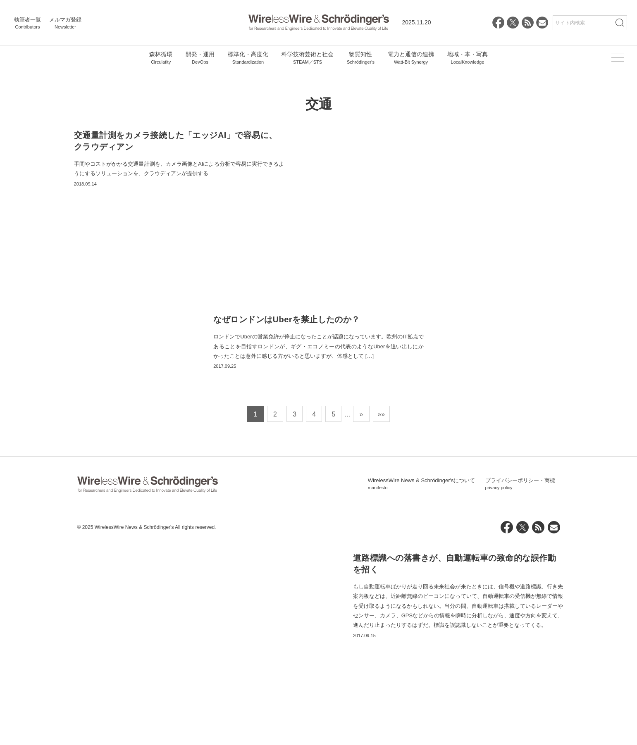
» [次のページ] (362, 615)
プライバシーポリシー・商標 (520, 686)
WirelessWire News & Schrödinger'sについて (421, 686)
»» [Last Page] (382, 615)
